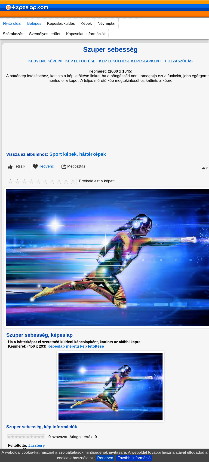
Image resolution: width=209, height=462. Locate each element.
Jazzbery (36, 445)
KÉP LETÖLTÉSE (80, 61)
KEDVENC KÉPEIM (45, 61)
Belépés (34, 23)
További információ (134, 458)
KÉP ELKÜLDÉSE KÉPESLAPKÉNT (130, 61)
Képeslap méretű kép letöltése (75, 346)
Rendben (105, 458)
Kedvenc (46, 166)
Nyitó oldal (12, 23)
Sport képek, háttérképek (77, 154)
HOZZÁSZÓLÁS (179, 61)
